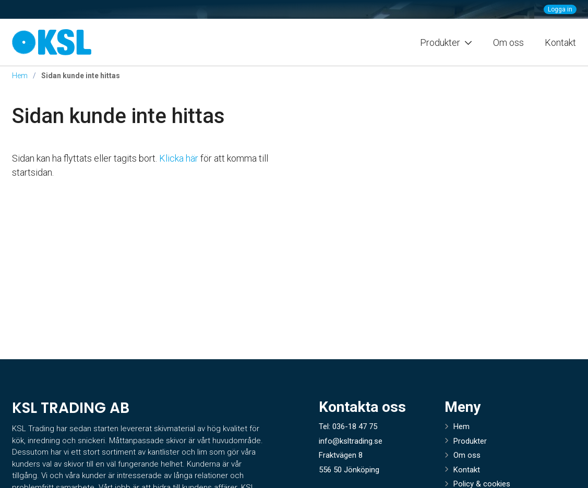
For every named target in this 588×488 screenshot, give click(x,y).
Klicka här (178, 158)
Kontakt (560, 42)
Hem (20, 75)
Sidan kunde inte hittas (118, 116)
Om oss (508, 42)
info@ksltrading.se (350, 441)
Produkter (470, 441)
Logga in (560, 9)
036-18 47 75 (354, 426)
